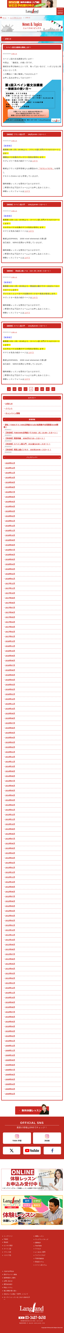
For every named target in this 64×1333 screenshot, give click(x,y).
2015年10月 (10, 709)
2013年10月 (10, 824)
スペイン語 (7, 1249)
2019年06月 (10, 497)
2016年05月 (10, 675)
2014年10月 (10, 766)
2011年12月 (10, 930)
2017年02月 (10, 632)
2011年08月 (10, 949)
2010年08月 (10, 1007)
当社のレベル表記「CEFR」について (16, 1294)
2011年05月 (10, 964)
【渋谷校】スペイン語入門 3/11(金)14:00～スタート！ (28, 444)
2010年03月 (10, 1031)
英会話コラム (39, 1262)
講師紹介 (38, 1242)
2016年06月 (10, 670)
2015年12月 (10, 699)
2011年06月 (10, 959)
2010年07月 (10, 1012)
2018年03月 (10, 569)
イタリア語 (7, 1255)
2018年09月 (10, 540)
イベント (9, 408)
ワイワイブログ (40, 1255)
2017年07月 (10, 607)
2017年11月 (10, 588)
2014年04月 (10, 795)
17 (25, 389)
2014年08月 (10, 776)
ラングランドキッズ (41, 1239)
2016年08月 (10, 660)
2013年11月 (10, 819)
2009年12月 (10, 1046)
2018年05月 (10, 559)
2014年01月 (10, 810)
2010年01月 (10, 1041)
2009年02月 (10, 1094)
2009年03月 (10, 1089)
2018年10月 (10, 535)
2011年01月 (10, 983)
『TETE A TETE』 (46, 168)
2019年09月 (10, 482)
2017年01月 (10, 636)
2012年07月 (10, 896)
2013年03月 (10, 858)
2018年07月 (10, 550)
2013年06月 (10, 843)
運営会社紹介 (8, 1284)
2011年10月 (10, 940)
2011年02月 (10, 978)
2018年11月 (10, 530)
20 (42, 389)
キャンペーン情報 (12, 413)
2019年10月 (10, 478)
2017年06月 (10, 612)
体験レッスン (39, 1236)
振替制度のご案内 (9, 1278)
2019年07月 (10, 492)
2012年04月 (10, 911)
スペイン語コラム (41, 1265)
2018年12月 (10, 526)
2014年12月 (10, 757)
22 (53, 389)
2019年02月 (10, 516)
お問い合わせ (8, 1281)
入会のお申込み (9, 1271)
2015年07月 (10, 723)
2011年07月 (10, 954)
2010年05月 (10, 1022)
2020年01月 (10, 463)
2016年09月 (10, 656)
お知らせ (14, 53)
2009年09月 (10, 1060)
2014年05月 (10, 790)
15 (14, 389)
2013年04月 (10, 853)
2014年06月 (10, 786)
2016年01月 (10, 694)
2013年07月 (10, 839)
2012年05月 (10, 906)
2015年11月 (10, 704)
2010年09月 (10, 1002)
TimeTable (38, 1246)
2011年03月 (10, 973)
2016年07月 (10, 665)
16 (20, 389)
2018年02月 (10, 574)
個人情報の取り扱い (10, 1291)
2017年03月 (10, 627)
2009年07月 (10, 1070)
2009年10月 (10, 1055)
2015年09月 (10, 713)
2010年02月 (10, 1036)
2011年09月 (10, 945)
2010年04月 (10, 1026)
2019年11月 (10, 473)
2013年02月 (10, 863)
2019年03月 (10, 511)
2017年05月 (10, 617)
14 (9, 389)
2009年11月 (10, 1050)
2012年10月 (10, 882)
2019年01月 (10, 521)
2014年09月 (10, 771)
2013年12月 (10, 815)
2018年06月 (10, 555)
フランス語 (7, 1252)
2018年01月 (10, 579)
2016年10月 (10, 651)
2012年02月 (10, 920)
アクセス (38, 1249)
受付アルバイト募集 (10, 1274)
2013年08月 (10, 834)
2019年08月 (10, 487)
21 (48, 389)
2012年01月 (10, 925)
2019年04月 (10, 506)
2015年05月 (10, 733)
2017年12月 (10, 583)
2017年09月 (10, 598)
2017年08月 (10, 603)
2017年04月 (10, 622)
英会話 (6, 1242)
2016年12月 (10, 641)
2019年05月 (10, 502)
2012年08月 (10, 892)
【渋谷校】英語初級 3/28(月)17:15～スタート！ (25, 438)
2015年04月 (10, 737)
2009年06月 (10, 1075)
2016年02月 (10, 689)
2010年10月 (10, 997)
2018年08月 (10, 545)
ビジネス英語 (8, 1245)
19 (37, 389)
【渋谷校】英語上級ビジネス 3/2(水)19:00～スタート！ (28, 450)
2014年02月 (10, 805)
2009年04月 (10, 1084)
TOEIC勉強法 (39, 1258)
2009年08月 (10, 1065)
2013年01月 (10, 867)
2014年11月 (10, 762)
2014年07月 (10, 781)
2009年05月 (10, 1079)
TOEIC (6, 1239)
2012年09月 (10, 887)
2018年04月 (10, 564)
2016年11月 (10, 646)
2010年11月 (10, 993)
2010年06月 (10, 1017)
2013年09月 (10, 829)
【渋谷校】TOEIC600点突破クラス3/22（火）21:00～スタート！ (31, 433)
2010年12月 (10, 988)
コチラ (35, 161)
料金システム (8, 1287)
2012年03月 (10, 916)
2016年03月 (10, 685)
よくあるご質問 (40, 1252)
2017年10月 (10, 593)
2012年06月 (10, 901)
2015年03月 (10, 742)
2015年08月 (10, 718)
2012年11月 (10, 877)
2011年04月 (10, 969)
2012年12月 (10, 872)
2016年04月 (10, 680)
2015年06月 (10, 728)
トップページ (8, 1236)
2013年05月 (10, 848)
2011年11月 (10, 935)
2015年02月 (10, 747)
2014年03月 (10, 800)
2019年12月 (10, 468)
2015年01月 (10, 752)
